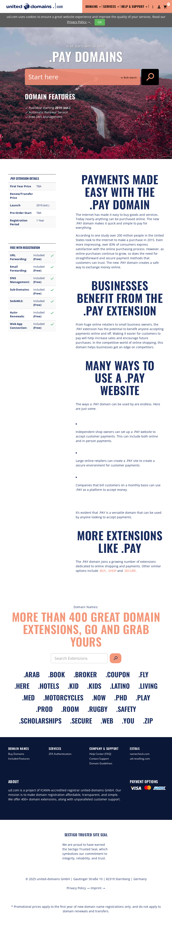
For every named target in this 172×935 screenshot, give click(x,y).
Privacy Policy (79, 22)
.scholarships (40, 720)
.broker (85, 674)
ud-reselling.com (140, 758)
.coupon (118, 674)
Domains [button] (93, 6)
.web (107, 720)
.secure (81, 720)
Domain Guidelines (100, 763)
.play (143, 697)
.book (56, 674)
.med (28, 697)
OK (100, 22)
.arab (32, 674)
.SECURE (130, 571)
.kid (73, 686)
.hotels (48, 686)
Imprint (98, 888)
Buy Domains (16, 754)
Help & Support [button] (134, 6)
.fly (143, 674)
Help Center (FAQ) (100, 754)
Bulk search (128, 77)
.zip (148, 720)
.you (128, 720)
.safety (126, 709)
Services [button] (111, 6)
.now (99, 697)
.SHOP (112, 571)
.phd (120, 697)
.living (148, 686)
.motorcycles (63, 697)
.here (21, 686)
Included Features (19, 758)
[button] (153, 6)
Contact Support (99, 758)
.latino (120, 686)
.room (70, 709)
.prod (44, 709)
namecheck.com (139, 754)
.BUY (102, 571)
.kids (94, 686)
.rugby (98, 709)
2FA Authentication (60, 754)
